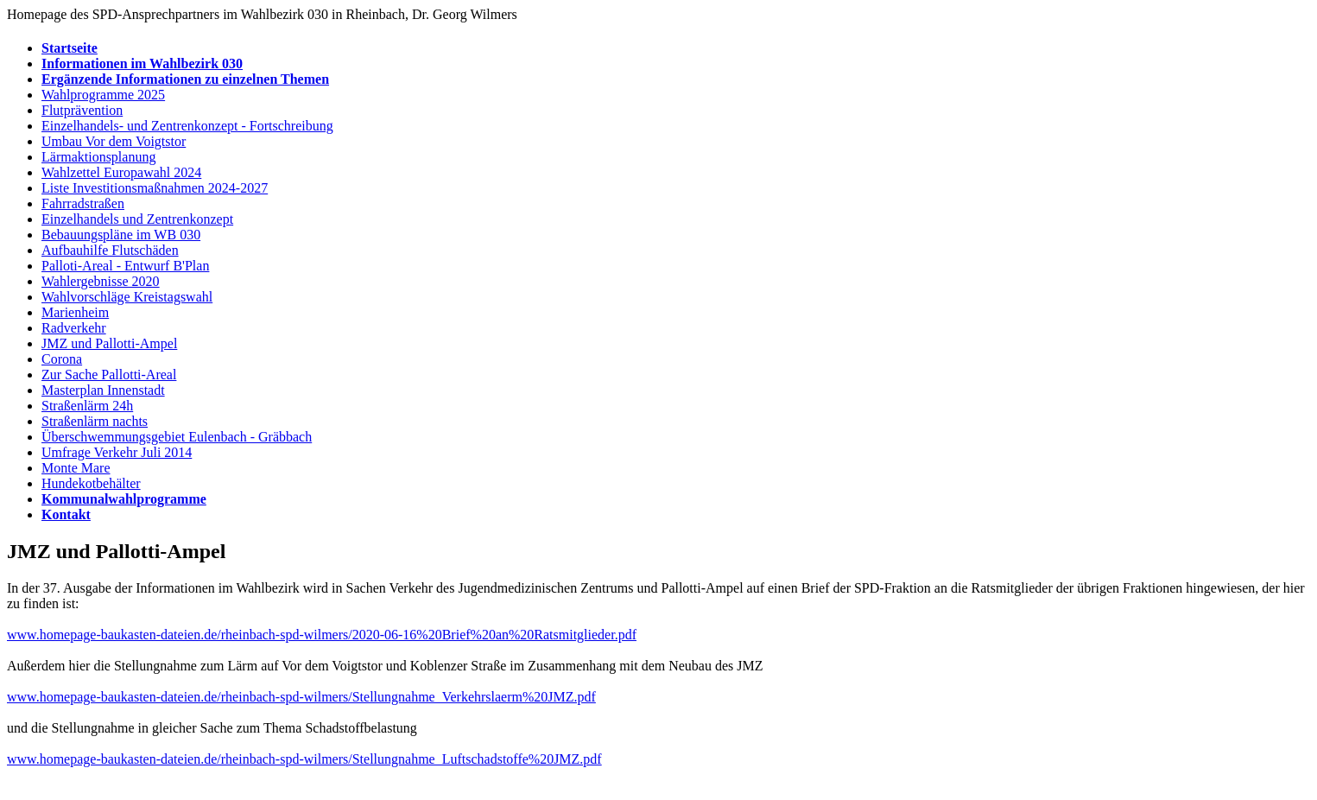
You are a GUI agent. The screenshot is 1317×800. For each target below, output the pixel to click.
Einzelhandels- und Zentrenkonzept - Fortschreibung (187, 125)
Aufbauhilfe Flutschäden (110, 250)
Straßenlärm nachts (94, 421)
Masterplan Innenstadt (103, 390)
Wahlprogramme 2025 (103, 94)
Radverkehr (73, 328)
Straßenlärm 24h (87, 405)
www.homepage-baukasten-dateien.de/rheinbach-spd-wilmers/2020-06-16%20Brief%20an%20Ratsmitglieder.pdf (321, 634)
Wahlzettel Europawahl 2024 (121, 172)
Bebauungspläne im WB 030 (120, 234)
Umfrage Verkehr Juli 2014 (116, 452)
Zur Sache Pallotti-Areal (108, 374)
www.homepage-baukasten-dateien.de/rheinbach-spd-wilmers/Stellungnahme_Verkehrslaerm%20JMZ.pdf (301, 696)
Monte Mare (76, 467)
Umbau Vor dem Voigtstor (113, 141)
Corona (61, 359)
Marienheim (75, 312)
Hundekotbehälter (91, 483)
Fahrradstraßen (82, 203)
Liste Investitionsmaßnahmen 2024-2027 (154, 188)
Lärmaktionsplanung (98, 156)
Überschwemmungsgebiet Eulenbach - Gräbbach (176, 436)
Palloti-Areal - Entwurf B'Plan (125, 265)
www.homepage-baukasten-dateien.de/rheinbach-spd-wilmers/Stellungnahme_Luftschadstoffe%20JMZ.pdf (304, 759)
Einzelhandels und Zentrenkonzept (137, 219)
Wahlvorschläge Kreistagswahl (126, 296)
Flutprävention (82, 110)
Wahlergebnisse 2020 (100, 281)
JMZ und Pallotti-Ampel (109, 343)
